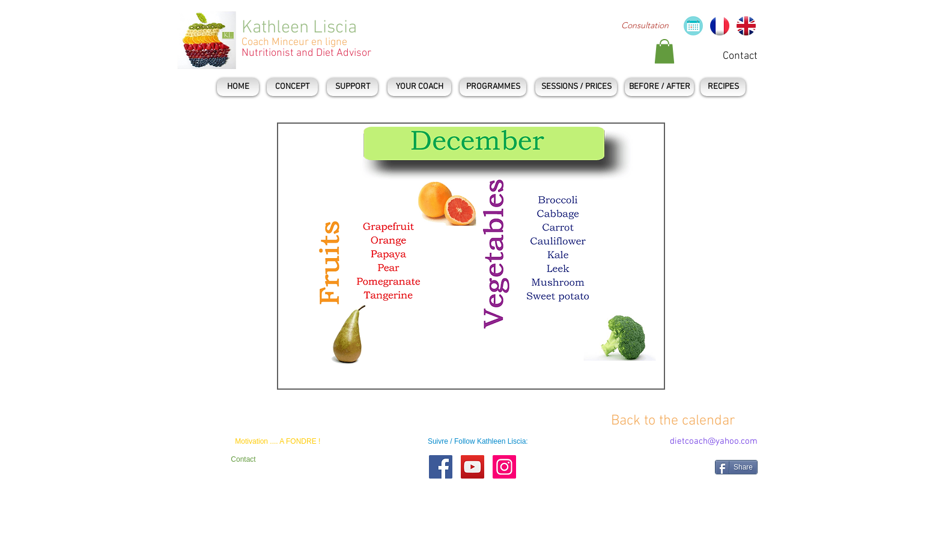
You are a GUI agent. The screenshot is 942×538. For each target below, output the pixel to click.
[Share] (736, 467)
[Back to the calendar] (673, 421)
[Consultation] (644, 25)
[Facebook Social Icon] (440, 467)
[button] (664, 51)
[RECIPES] (723, 87)
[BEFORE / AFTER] (659, 87)
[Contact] (740, 56)
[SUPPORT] (352, 87)
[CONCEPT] (292, 87)
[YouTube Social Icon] (472, 467)
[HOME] (238, 87)
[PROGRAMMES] (493, 87)
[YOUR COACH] (419, 87)
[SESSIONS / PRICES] (576, 87)
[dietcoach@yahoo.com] (713, 441)
